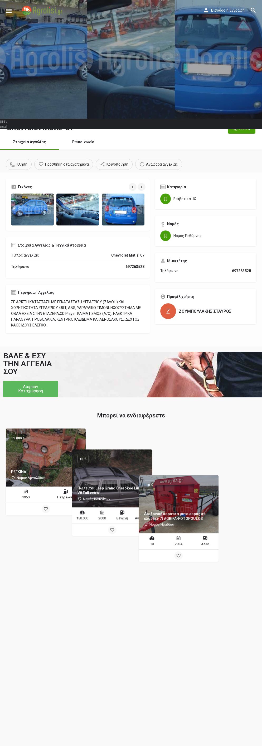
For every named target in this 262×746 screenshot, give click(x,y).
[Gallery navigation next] (142, 187)
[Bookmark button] (46, 509)
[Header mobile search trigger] (253, 10)
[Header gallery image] (43, 59)
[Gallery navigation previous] (133, 187)
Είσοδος (218, 10)
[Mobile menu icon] (9, 11)
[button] (30, 389)
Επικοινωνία (83, 142)
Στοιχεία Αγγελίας (29, 142)
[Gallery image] (32, 209)
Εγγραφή (237, 10)
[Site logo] (43, 10)
